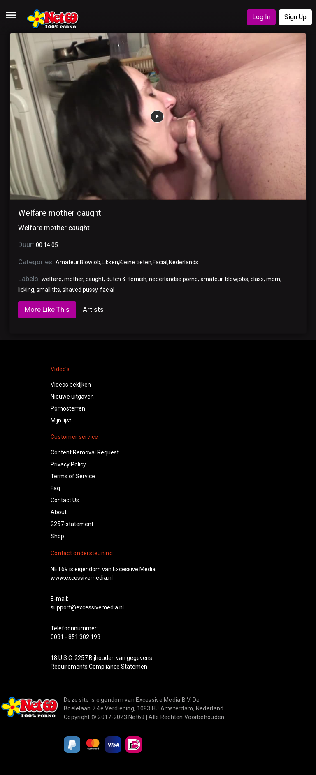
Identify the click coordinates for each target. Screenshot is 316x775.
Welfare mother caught (59, 213)
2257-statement (72, 524)
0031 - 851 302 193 (75, 637)
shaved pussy (80, 289)
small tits (48, 289)
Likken (110, 262)
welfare (52, 279)
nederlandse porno (173, 279)
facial (107, 289)
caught (95, 279)
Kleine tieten (135, 262)
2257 (81, 658)
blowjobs (236, 279)
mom (273, 279)
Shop (57, 536)
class (257, 279)
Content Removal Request (85, 452)
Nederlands (183, 262)
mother (73, 279)
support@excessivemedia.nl (87, 607)
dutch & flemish (126, 279)
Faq (55, 488)
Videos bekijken (71, 384)
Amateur (67, 262)
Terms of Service (73, 476)
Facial (160, 262)
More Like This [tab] (47, 309)
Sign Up (295, 17)
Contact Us (65, 500)
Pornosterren (68, 408)
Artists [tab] (93, 309)
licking (26, 289)
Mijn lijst (61, 420)
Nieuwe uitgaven (72, 396)
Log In (261, 17)
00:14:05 (47, 245)
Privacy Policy (68, 464)
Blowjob (90, 262)
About (59, 512)
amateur (211, 279)
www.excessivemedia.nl (82, 577)
